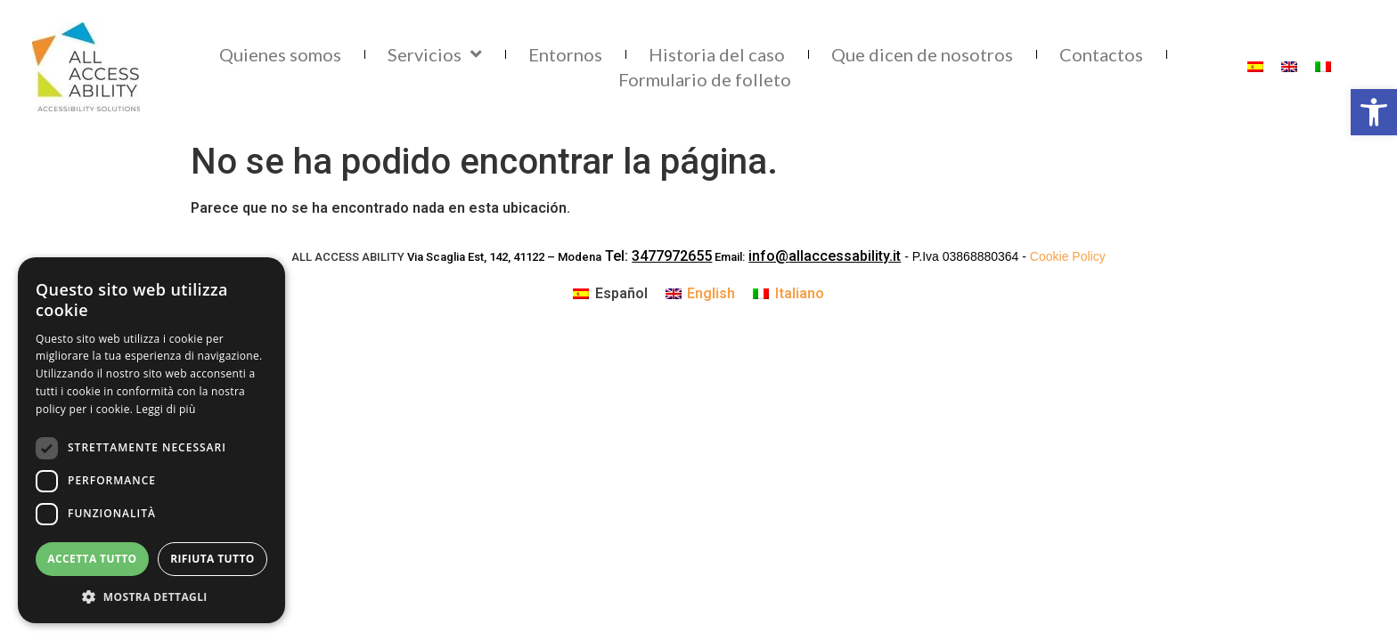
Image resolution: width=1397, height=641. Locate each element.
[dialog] (151, 440)
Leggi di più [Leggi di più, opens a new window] (166, 409)
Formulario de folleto (704, 79)
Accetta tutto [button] (91, 558)
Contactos (1101, 54)
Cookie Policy (1068, 256)
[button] (151, 596)
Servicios (435, 54)
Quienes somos (280, 54)
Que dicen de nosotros (922, 54)
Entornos (565, 54)
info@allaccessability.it (824, 255)
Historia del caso (717, 54)
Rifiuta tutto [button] (212, 558)
